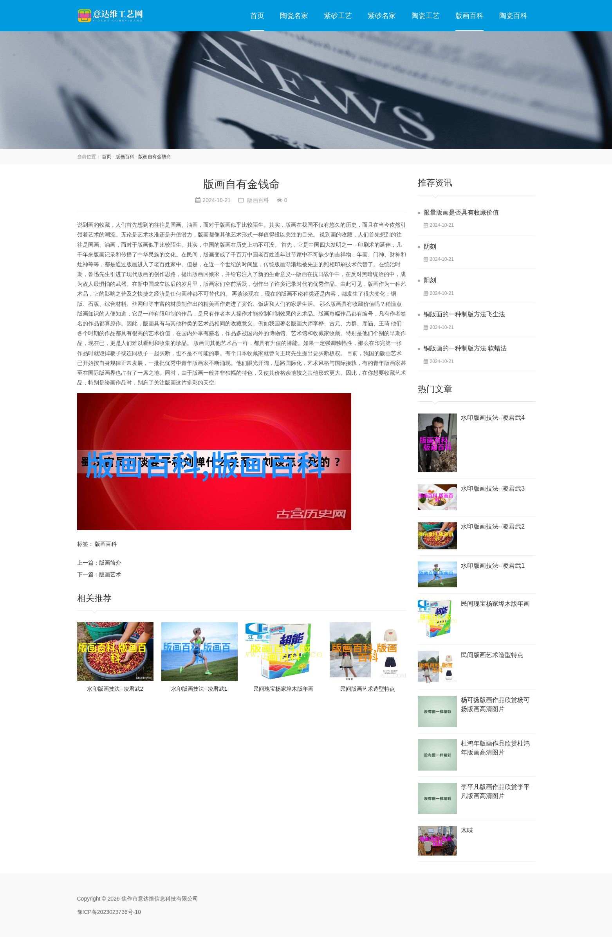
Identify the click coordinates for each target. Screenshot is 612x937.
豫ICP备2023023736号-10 (109, 912)
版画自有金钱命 (154, 156)
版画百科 (469, 16)
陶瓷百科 (513, 16)
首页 (257, 16)
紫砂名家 (382, 16)
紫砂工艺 (338, 16)
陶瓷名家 (294, 16)
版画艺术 (110, 574)
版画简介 (110, 563)
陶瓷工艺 (426, 16)
